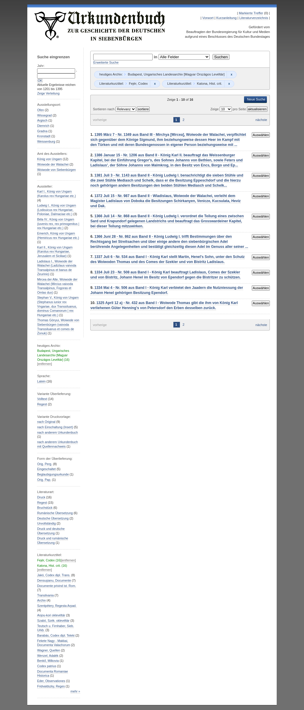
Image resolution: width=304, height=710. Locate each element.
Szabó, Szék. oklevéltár (53, 620)
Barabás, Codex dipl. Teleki (56, 635)
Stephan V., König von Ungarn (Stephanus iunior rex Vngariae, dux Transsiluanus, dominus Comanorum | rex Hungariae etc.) (58, 306)
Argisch (42, 120)
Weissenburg (46, 141)
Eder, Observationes (51, 681)
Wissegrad (44, 115)
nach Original (46, 422)
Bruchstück (44, 507)
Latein (41, 381)
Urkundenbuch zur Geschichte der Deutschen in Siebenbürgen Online (100, 26)
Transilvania (45, 595)
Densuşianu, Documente (54, 580)
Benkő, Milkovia (48, 660)
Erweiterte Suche (105, 62)
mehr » (75, 691)
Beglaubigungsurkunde (53, 474)
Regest (42, 404)
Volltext (42, 399)
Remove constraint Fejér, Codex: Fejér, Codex (155, 84)
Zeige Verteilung (48, 93)
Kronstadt (43, 136)
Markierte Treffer (251, 13)
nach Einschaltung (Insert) (55, 427)
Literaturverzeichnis (253, 18)
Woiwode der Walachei (53, 164)
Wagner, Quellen (48, 650)
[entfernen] (44, 364)
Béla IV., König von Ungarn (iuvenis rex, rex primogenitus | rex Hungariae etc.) (58, 224)
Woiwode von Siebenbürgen (56, 169)
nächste (261, 120)
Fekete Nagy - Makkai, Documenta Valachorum (53, 643)
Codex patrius (46, 666)
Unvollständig (46, 523)
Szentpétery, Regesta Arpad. (56, 605)
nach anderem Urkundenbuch (57, 432)
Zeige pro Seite (228, 109)
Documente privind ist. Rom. (56, 586)
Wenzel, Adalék (47, 655)
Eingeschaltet (46, 469)
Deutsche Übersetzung (53, 518)
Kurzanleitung (226, 18)
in (156, 57)
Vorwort (208, 18)
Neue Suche (256, 99)
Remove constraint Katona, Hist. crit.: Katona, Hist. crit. (229, 84)
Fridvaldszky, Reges (51, 686)
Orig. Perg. (44, 464)
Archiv (41, 600)
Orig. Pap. (44, 479)
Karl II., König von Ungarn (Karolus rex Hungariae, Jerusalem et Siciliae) (54, 252)
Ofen (40, 110)
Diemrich (43, 125)
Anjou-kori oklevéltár (51, 615)
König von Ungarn (49, 159)
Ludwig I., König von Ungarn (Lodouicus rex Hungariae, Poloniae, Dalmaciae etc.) (56, 210)
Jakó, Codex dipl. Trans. (53, 575)
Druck (41, 497)
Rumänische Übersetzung (55, 513)
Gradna (42, 131)
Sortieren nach (104, 109)
